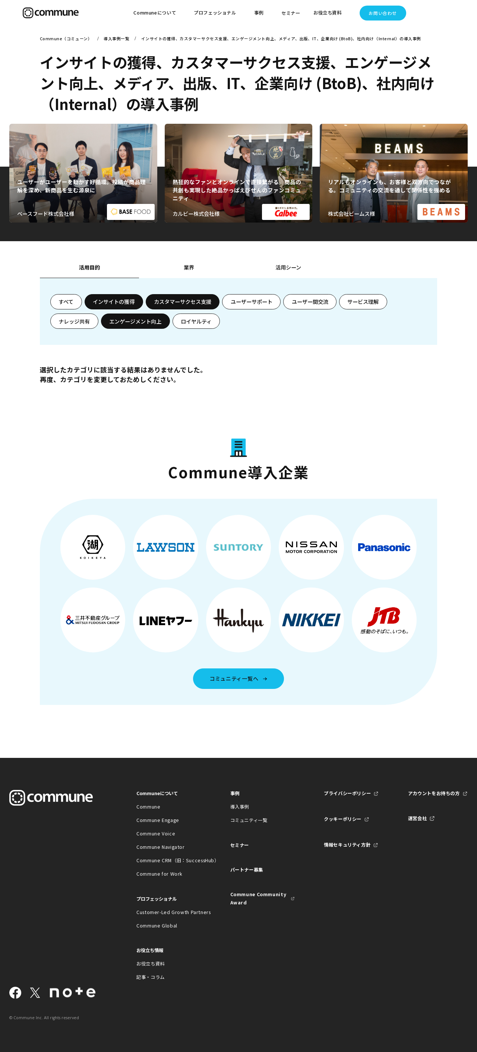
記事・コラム (150, 977)
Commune (148, 806)
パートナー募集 (246, 869)
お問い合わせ (383, 13)
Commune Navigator (160, 847)
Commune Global (156, 925)
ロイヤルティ (196, 321)
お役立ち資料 (150, 963)
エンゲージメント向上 (135, 321)
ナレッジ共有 (74, 321)
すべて (66, 301)
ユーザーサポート (251, 301)
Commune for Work (159, 873)
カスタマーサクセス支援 (182, 301)
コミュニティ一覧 (249, 820)
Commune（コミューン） (66, 38)
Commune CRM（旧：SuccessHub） (168, 860)
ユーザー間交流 (310, 301)
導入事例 (239, 806)
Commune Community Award (258, 898)
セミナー (290, 13)
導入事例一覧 (116, 38)
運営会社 (417, 818)
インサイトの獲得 (114, 301)
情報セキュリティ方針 (347, 844)
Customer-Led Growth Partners (168, 912)
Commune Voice (155, 833)
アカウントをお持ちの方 (434, 793)
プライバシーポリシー (347, 793)
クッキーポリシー (342, 819)
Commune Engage (157, 820)
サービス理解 (363, 301)
